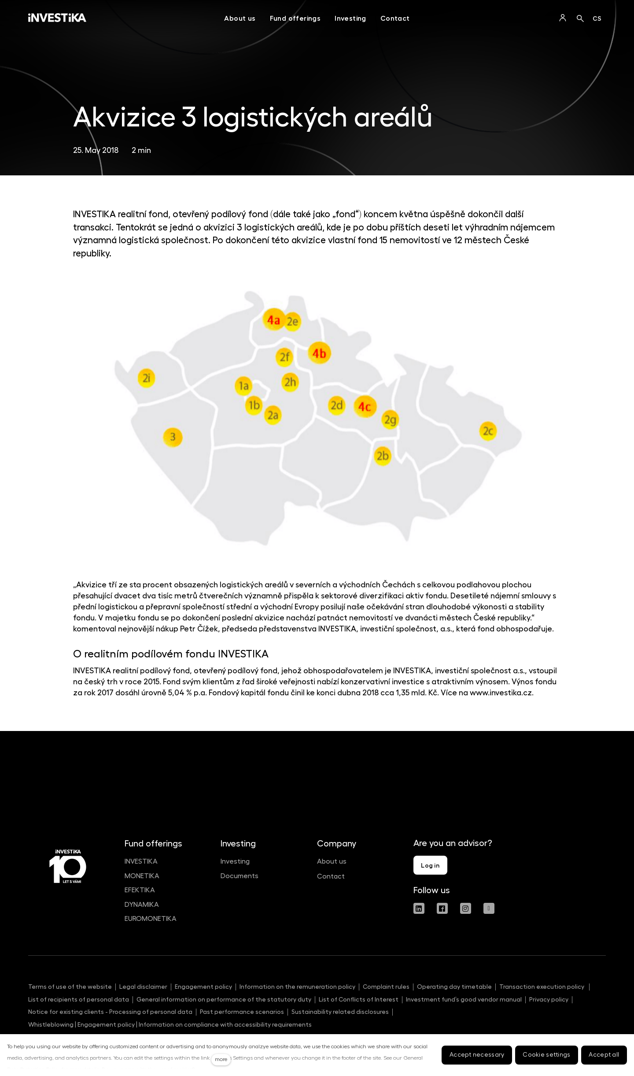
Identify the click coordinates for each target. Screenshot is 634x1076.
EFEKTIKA (140, 890)
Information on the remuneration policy (297, 986)
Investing (235, 861)
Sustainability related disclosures (340, 1012)
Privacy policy (548, 999)
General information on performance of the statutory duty (223, 999)
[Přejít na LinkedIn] (418, 908)
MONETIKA (142, 875)
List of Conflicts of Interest (358, 999)
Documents (239, 875)
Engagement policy (203, 986)
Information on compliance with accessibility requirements (224, 1024)
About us (331, 861)
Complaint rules (386, 986)
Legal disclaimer (143, 986)
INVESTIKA (141, 861)
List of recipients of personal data (78, 999)
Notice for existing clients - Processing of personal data (110, 1012)
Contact (331, 876)
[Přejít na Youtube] (488, 908)
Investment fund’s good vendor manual (464, 999)
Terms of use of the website (70, 986)
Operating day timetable (454, 986)
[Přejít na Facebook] (442, 908)
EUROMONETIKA (151, 918)
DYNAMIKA (142, 904)
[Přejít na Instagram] (465, 908)
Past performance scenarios (242, 1012)
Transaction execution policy (542, 986)
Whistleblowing (51, 1024)
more (221, 1059)
